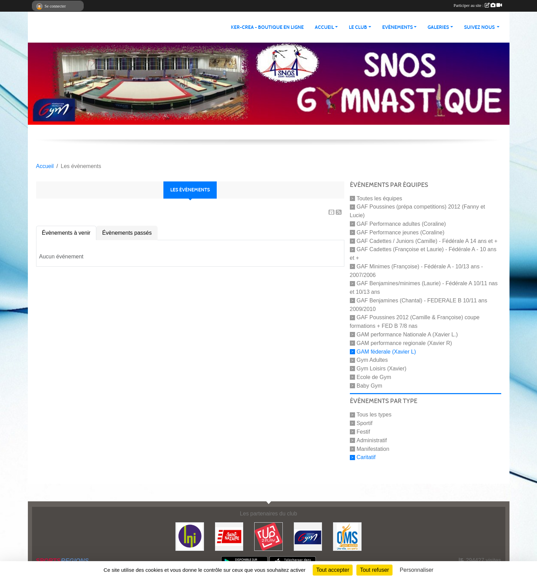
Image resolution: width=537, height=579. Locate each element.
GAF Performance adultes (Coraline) (401, 224)
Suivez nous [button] (480, 27)
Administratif (372, 440)
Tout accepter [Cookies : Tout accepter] (332, 570)
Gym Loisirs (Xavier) (382, 368)
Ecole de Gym (374, 377)
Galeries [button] (438, 27)
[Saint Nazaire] (229, 536)
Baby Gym (370, 385)
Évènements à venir (66, 233)
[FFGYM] (308, 536)
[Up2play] (268, 536)
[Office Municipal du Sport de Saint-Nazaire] (347, 536)
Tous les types (374, 414)
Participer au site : (478, 5)
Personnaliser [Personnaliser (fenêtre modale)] (416, 570)
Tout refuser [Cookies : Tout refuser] (374, 570)
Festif (363, 432)
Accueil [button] (324, 27)
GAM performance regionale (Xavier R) (404, 343)
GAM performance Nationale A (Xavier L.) (407, 334)
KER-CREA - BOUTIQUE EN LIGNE (267, 27)
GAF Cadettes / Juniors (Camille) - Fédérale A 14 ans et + (427, 241)
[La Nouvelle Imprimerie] (189, 536)
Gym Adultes (372, 360)
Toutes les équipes (379, 198)
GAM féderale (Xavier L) (386, 351)
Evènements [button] (397, 27)
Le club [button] (358, 27)
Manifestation (373, 449)
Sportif (365, 423)
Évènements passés (127, 233)
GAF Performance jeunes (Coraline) (400, 232)
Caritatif (366, 457)
